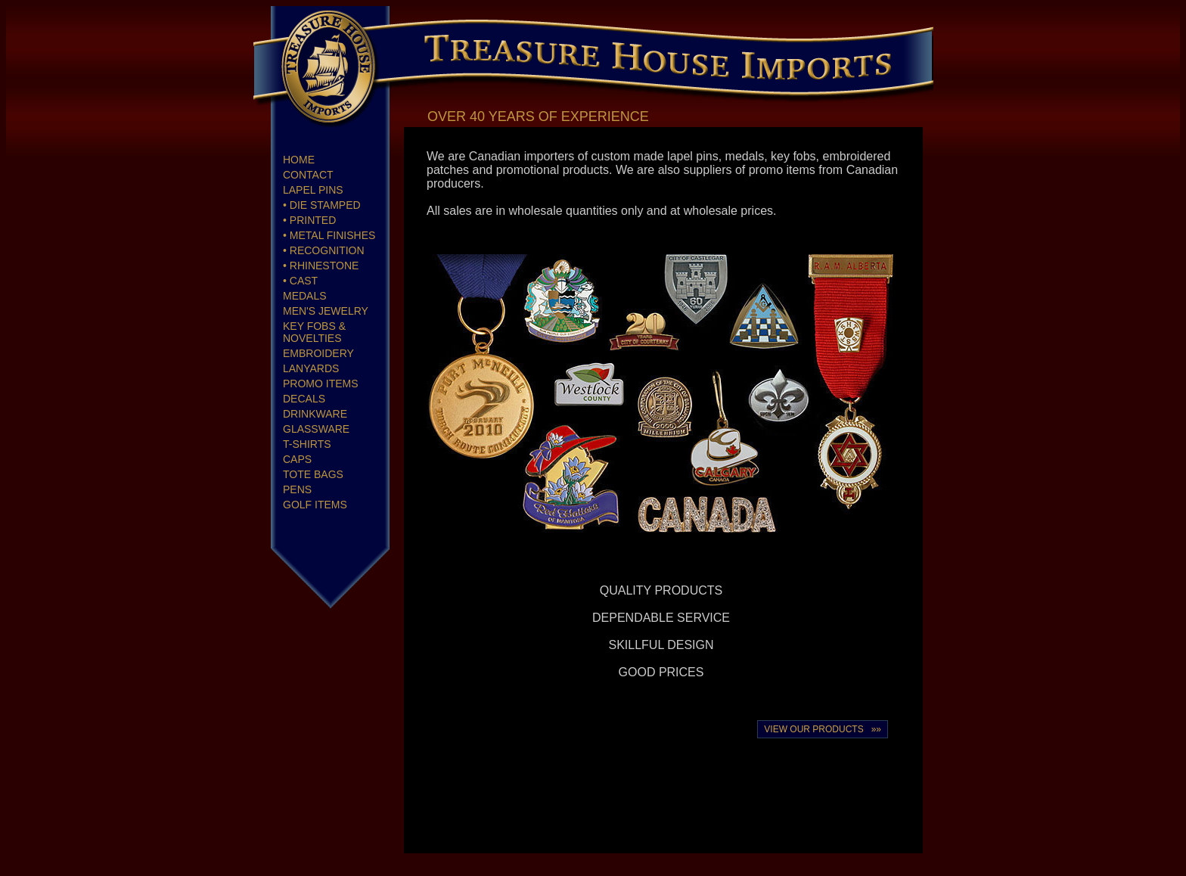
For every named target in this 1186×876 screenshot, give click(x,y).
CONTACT (308, 175)
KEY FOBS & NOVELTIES (314, 332)
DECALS (304, 399)
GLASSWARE (316, 429)
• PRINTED (309, 220)
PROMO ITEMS (321, 383)
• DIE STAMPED (322, 205)
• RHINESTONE (321, 265)
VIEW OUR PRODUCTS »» (822, 729)
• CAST (300, 281)
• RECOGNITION (324, 250)
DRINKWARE (315, 414)
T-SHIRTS (307, 444)
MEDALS (305, 296)
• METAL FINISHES (329, 235)
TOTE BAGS (313, 474)
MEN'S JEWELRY (325, 311)
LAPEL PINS (313, 190)
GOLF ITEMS (315, 505)
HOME (299, 160)
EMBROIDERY (318, 353)
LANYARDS (311, 368)
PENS (297, 489)
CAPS (297, 459)
